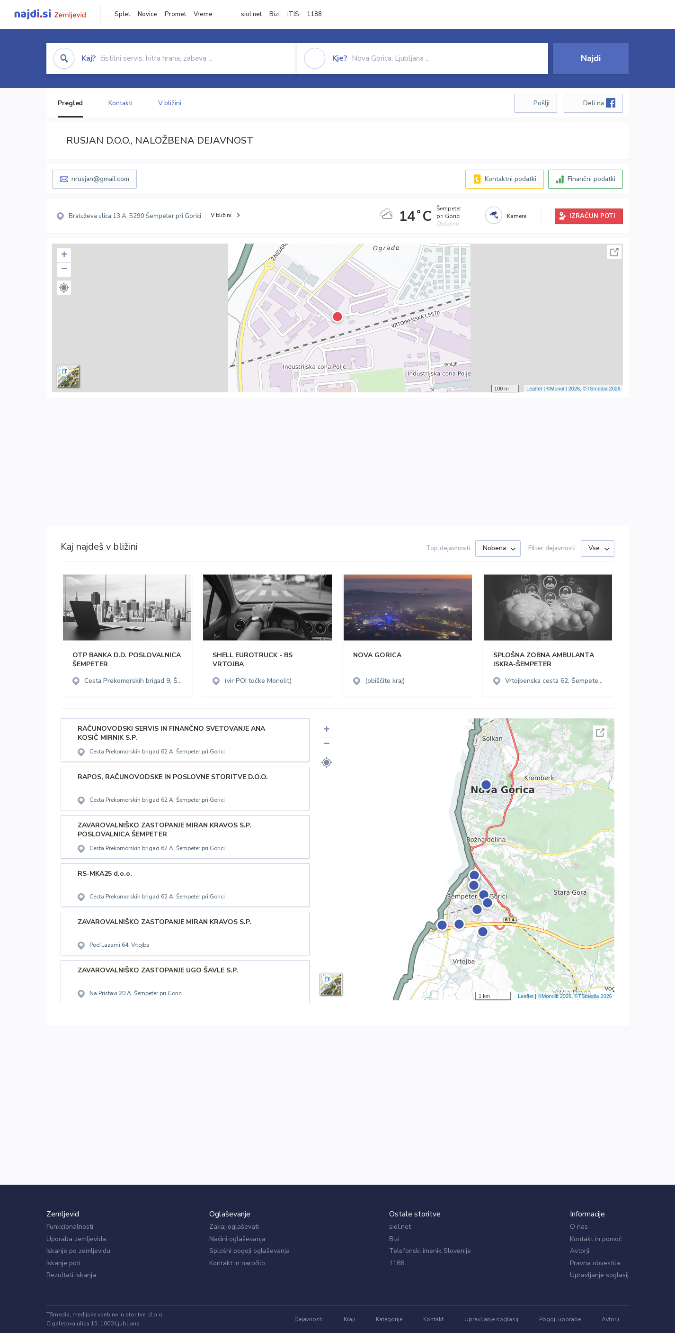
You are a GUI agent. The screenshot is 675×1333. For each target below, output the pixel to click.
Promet (175, 14)
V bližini (169, 103)
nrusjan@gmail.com (100, 178)
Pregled (70, 103)
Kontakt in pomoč (596, 1238)
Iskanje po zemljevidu (78, 1250)
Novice (147, 14)
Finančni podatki (591, 178)
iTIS (293, 14)
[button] (64, 288)
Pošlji (541, 103)
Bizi (274, 14)
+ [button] (64, 255)
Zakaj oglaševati (234, 1226)
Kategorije (389, 1319)
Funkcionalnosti (69, 1226)
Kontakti (120, 103)
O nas (579, 1226)
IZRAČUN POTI (592, 216)
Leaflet (534, 388)
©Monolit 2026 (563, 388)
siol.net (251, 14)
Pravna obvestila (595, 1263)
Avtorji (579, 1250)
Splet (122, 14)
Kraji (349, 1319)
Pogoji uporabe (560, 1319)
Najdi (591, 58)
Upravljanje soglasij (599, 1274)
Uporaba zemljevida (76, 1238)
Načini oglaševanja (237, 1238)
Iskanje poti (63, 1263)
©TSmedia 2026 (602, 388)
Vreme (203, 14)
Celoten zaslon (614, 252)
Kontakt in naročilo (237, 1263)
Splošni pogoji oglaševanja (249, 1250)
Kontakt (433, 1319)
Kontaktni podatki (510, 178)
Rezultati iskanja (71, 1274)
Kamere (516, 216)
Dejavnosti (308, 1319)
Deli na (599, 103)
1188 (314, 14)
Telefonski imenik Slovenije (430, 1250)
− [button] (64, 270)
